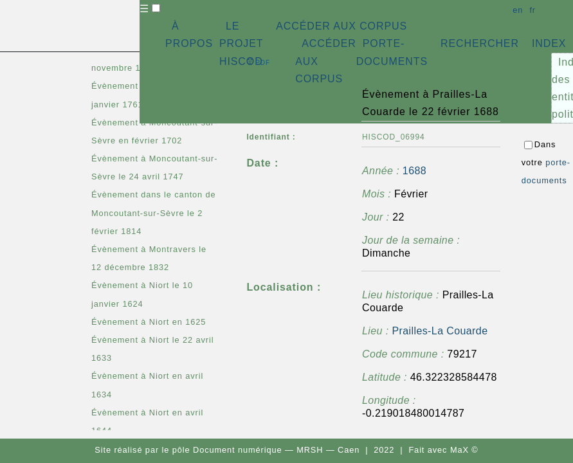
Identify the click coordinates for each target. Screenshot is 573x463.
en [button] (518, 10)
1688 (414, 170)
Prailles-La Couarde (439, 330)
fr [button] (532, 10)
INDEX (549, 43)
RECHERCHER (480, 43)
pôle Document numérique (227, 450)
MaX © (464, 450)
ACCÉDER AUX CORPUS (341, 26)
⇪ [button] (258, 61)
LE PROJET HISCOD (241, 43)
